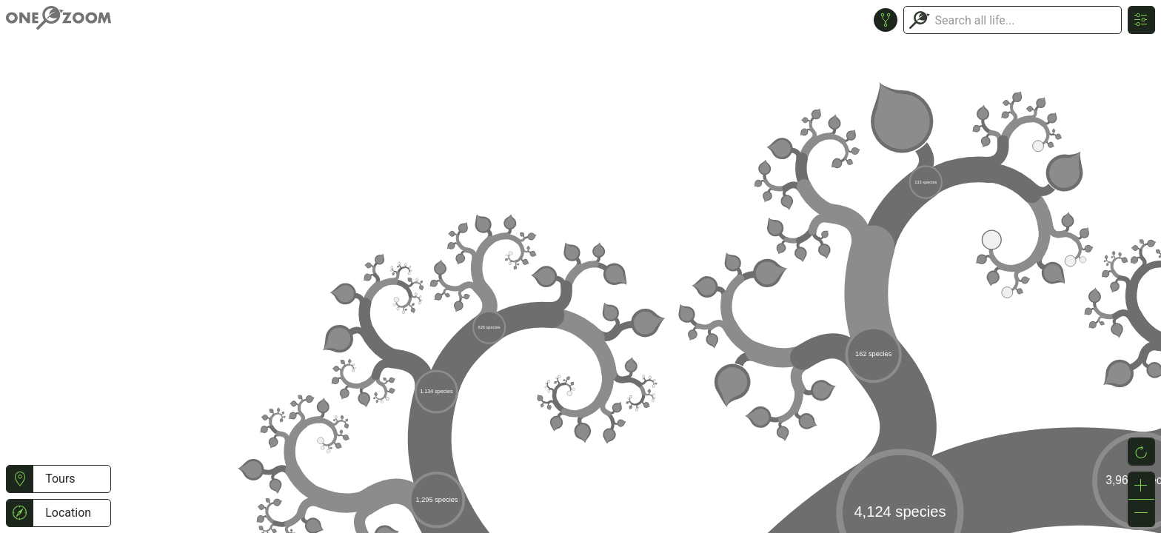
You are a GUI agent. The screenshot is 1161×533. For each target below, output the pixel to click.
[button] (20, 479)
